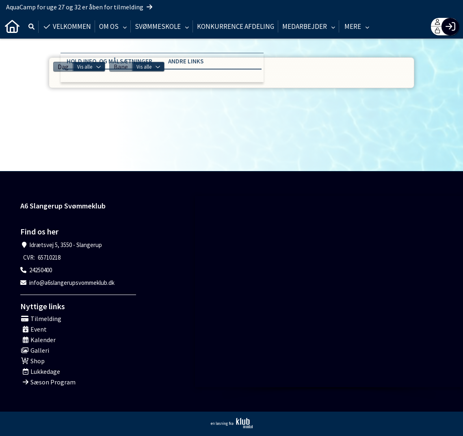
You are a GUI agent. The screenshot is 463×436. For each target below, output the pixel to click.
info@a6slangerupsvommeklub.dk (72, 282)
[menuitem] (12, 26)
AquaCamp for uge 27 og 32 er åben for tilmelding (79, 7)
